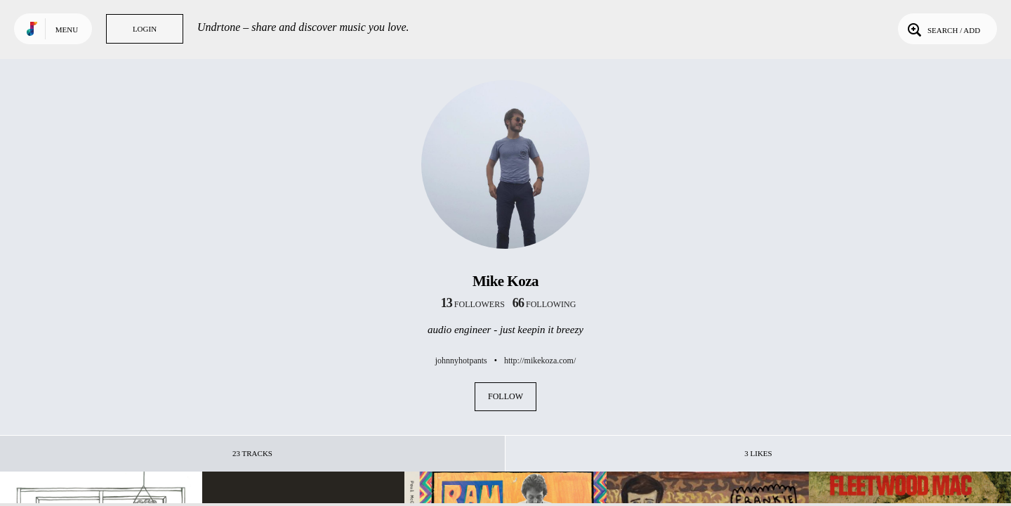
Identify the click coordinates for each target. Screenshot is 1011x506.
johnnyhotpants (461, 360)
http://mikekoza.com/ (540, 360)
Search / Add (942, 28)
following (544, 304)
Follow (505, 396)
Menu (66, 29)
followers (473, 304)
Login (145, 29)
